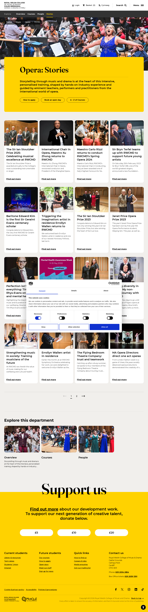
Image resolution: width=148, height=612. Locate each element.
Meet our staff (45, 568)
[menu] (139, 5)
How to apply (29, 100)
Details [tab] (74, 291)
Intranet (7, 568)
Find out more (44, 509)
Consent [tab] (42, 291)
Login (75, 5)
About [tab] (106, 291)
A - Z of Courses (77, 100)
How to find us (80, 558)
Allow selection (74, 327)
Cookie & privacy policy (14, 590)
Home (9, 22)
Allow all (104, 327)
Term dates (9, 561)
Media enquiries (81, 565)
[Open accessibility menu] (143, 607)
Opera (27, 22)
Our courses (44, 558)
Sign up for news (46, 571)
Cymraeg (104, 5)
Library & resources (12, 558)
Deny (43, 327)
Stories (49, 14)
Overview (20, 14)
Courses (31, 14)
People (41, 14)
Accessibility (31, 590)
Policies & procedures (47, 590)
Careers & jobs (80, 561)
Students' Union (11, 565)
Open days (43, 565)
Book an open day (53, 100)
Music (18, 22)
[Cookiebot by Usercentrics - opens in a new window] (110, 283)
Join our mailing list (82, 568)
